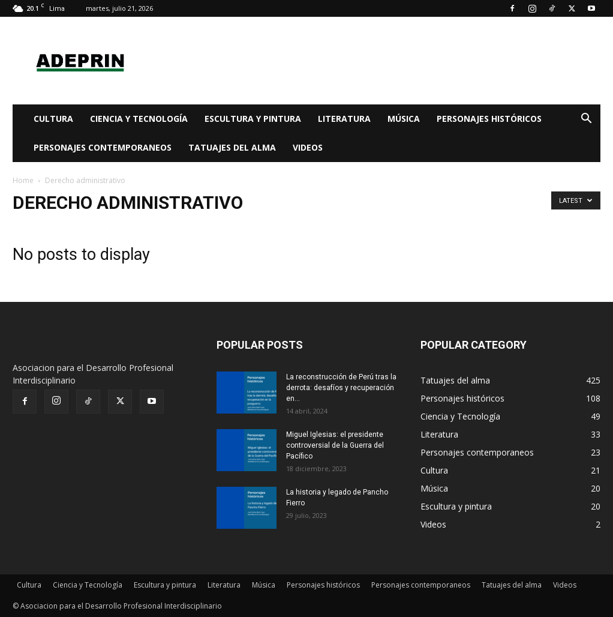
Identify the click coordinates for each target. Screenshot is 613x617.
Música (403, 118)
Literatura (344, 118)
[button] (586, 119)
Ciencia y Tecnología (139, 118)
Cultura (53, 118)
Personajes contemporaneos (103, 147)
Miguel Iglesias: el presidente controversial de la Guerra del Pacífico (335, 445)
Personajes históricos (489, 118)
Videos (308, 147)
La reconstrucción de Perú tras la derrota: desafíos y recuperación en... (341, 388)
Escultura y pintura (253, 118)
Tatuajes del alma (232, 147)
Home (23, 180)
